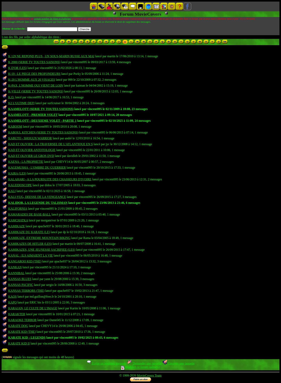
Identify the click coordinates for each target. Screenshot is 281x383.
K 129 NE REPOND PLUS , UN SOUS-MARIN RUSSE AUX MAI (51, 56)
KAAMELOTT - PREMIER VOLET (33, 114)
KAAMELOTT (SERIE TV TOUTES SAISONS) (41, 109)
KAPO (12, 302)
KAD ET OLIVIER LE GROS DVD (31, 155)
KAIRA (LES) (17, 173)
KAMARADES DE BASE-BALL (29, 214)
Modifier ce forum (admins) (140, 367)
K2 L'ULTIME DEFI (21, 103)
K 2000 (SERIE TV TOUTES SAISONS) (34, 62)
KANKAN (15, 267)
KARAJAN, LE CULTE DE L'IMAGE (32, 308)
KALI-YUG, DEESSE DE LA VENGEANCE (37, 197)
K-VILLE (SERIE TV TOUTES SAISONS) (35, 91)
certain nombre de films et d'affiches (52, 18)
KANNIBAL (16, 273)
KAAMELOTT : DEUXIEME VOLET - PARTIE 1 (42, 120)
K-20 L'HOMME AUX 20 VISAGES (31, 79)
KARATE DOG (18, 326)
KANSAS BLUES (19, 279)
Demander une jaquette (144, 363)
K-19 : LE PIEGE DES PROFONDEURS (34, 73)
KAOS (12, 296)
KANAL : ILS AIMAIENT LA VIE (30, 255)
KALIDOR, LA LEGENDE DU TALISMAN (38, 202)
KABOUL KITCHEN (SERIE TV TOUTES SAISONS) (43, 132)
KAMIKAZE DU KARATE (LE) (29, 232)
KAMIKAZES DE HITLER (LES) (30, 243)
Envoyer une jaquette (178, 363)
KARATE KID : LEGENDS (26, 337)
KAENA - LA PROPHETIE (25, 161)
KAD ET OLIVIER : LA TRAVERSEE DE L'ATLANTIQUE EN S (50, 144)
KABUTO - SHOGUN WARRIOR (30, 138)
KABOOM (15, 126)
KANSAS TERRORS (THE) (26, 290)
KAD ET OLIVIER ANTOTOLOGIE (31, 150)
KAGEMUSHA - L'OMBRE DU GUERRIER (37, 167)
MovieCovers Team (149, 375)
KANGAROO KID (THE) (24, 261)
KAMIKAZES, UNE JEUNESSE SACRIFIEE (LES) (41, 249)
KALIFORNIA (17, 208)
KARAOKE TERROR (22, 320)
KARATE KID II (19, 343)
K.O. (11, 97)
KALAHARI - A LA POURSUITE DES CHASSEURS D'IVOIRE (49, 179)
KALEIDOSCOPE (20, 185)
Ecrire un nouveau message (106, 363)
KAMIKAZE (16, 226)
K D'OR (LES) (17, 68)
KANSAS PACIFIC (20, 284)
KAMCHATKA (18, 220)
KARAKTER (16, 314)
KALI (12, 191)
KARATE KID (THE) (22, 331)
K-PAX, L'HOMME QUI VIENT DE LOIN (35, 85)
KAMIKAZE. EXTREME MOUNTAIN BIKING (39, 238)
